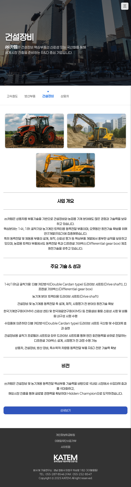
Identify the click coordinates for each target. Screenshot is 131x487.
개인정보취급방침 (65, 434)
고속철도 (12, 96)
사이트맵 (65, 446)
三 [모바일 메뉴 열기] (124, 6)
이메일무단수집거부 (65, 440)
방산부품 (30, 96)
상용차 (65, 96)
